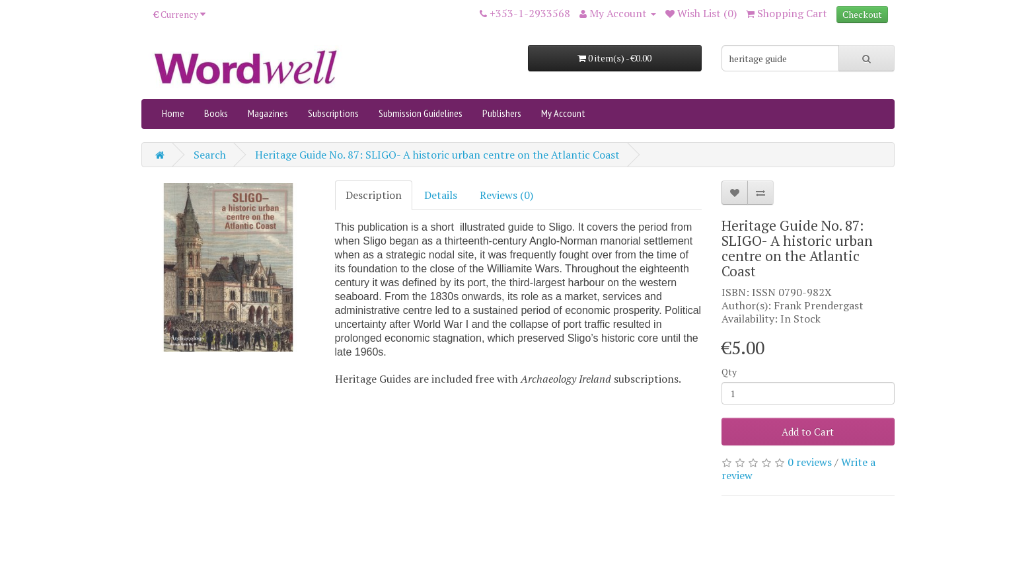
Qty (729, 371)
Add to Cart (808, 431)
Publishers (501, 113)
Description (374, 195)
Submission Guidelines (420, 113)
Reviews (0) (506, 195)
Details (440, 195)
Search (210, 154)
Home (173, 113)
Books (216, 113)
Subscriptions (333, 113)
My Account (563, 113)
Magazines (268, 113)
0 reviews (810, 462)
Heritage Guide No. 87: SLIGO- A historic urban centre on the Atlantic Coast (437, 154)
